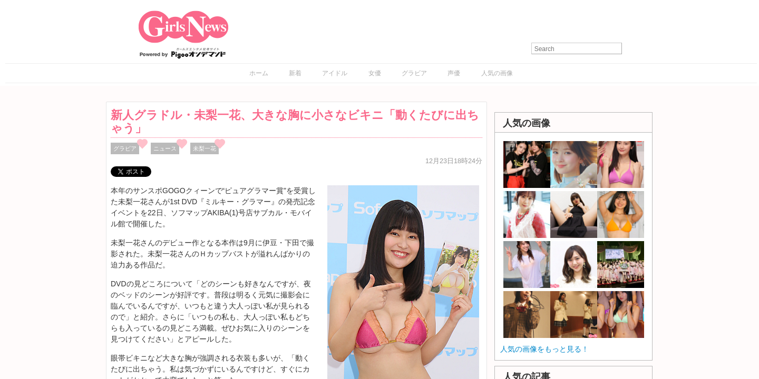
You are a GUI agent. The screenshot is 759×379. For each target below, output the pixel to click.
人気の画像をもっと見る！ (544, 349)
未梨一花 (204, 148)
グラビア (414, 73)
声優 (453, 73)
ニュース (165, 148)
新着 (295, 73)
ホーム (258, 73)
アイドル (334, 73)
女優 (374, 73)
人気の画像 (497, 73)
